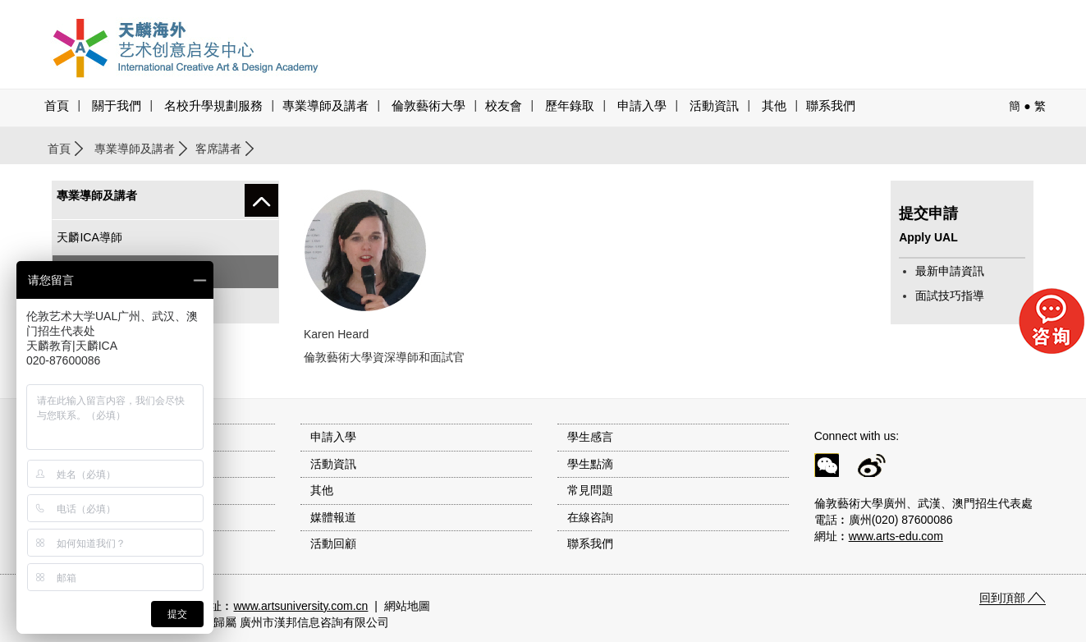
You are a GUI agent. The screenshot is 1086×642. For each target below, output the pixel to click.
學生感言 (590, 436)
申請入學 (642, 105)
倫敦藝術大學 (428, 105)
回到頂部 (1002, 597)
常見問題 (590, 490)
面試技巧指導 (949, 295)
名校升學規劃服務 (213, 105)
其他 (774, 105)
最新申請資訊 (949, 270)
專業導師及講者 (325, 105)
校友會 (503, 105)
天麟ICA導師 (89, 237)
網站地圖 (407, 605)
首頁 (56, 105)
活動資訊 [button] (714, 105)
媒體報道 (333, 517)
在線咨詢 (590, 517)
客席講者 (218, 148)
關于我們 (116, 105)
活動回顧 (333, 543)
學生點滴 (590, 463)
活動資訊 (333, 463)
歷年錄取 (569, 105)
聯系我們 (830, 105)
